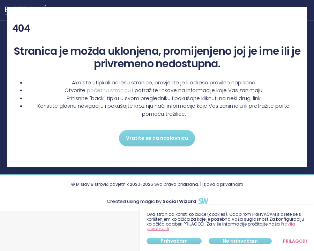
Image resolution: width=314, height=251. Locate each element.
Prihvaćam (174, 241)
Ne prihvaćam (240, 241)
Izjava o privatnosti (222, 184)
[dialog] (227, 228)
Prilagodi (295, 241)
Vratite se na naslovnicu (157, 138)
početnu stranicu (109, 90)
